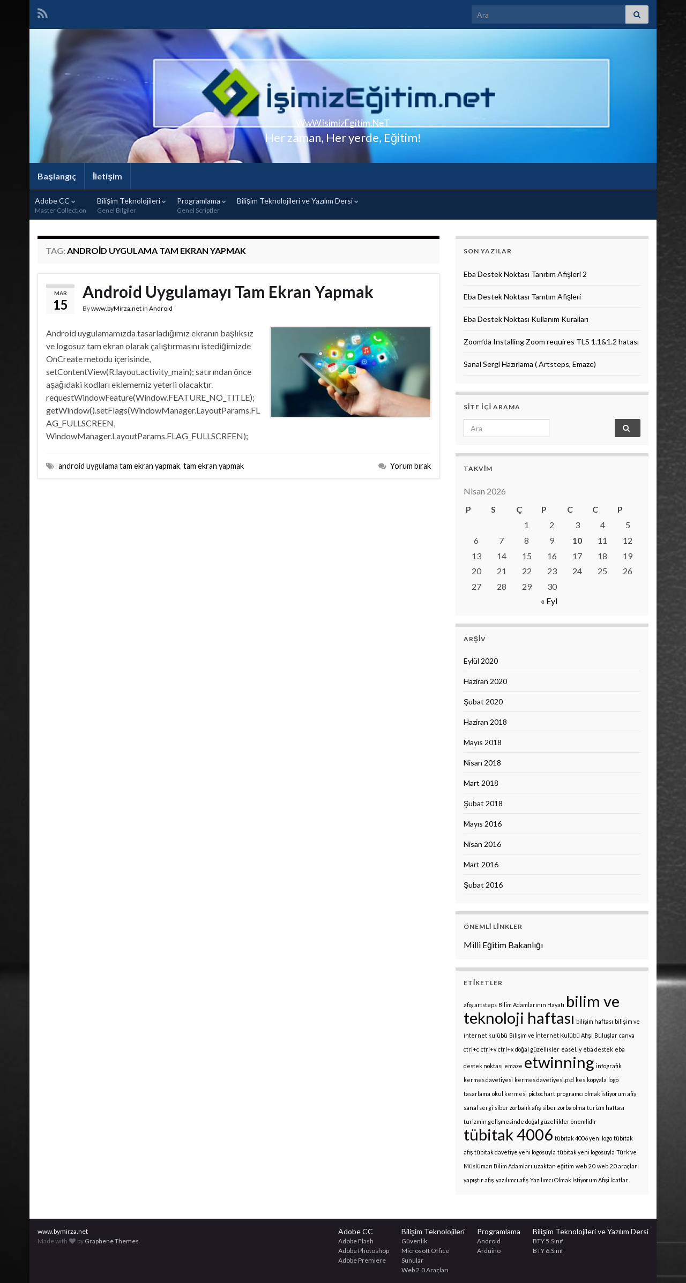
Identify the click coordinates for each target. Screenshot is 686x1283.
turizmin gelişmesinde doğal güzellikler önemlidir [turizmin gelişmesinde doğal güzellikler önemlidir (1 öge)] (530, 1121)
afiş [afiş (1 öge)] (468, 1004)
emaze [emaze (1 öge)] (513, 1065)
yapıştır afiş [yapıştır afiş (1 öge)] (479, 1179)
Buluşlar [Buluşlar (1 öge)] (605, 1035)
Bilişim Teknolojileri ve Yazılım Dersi (298, 200)
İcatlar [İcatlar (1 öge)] (619, 1179)
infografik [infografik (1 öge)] (609, 1065)
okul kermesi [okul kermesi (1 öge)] (509, 1093)
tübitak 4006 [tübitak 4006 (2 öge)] (508, 1134)
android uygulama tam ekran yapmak (119, 465)
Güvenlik (414, 1241)
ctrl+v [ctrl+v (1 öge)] (488, 1049)
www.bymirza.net (63, 1231)
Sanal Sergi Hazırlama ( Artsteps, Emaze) (530, 364)
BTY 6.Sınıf (548, 1251)
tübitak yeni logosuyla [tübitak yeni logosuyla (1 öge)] (586, 1152)
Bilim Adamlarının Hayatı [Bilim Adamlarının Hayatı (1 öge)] (531, 1004)
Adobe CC (60, 205)
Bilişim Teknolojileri (131, 205)
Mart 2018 (481, 782)
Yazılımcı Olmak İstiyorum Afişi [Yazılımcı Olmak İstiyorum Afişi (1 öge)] (569, 1179)
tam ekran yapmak (213, 465)
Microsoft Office (425, 1251)
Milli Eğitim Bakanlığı (503, 945)
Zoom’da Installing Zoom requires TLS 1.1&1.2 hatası (551, 341)
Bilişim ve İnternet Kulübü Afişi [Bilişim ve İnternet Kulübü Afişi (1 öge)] (551, 1035)
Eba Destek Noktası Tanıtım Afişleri (522, 296)
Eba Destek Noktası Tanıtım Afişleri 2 (525, 274)
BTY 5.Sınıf (548, 1241)
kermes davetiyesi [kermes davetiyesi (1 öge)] (488, 1079)
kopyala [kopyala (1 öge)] (597, 1079)
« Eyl (549, 601)
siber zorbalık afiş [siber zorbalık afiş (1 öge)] (518, 1107)
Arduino (489, 1251)
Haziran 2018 (485, 721)
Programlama (201, 205)
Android (161, 308)
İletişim (107, 176)
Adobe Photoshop (363, 1251)
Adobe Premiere (362, 1260)
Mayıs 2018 (483, 742)
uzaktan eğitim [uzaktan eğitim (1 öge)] (554, 1165)
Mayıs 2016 (483, 823)
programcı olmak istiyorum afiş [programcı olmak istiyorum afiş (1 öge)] (596, 1093)
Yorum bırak (410, 465)
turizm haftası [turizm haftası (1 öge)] (605, 1107)
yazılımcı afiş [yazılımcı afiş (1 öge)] (512, 1179)
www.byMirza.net (116, 308)
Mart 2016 (481, 864)
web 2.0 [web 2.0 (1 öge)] (585, 1165)
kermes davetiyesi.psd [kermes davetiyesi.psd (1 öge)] (544, 1079)
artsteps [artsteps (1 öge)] (485, 1004)
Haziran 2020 (485, 681)
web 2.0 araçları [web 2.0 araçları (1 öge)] (618, 1165)
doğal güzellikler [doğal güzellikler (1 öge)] (537, 1049)
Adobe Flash (356, 1241)
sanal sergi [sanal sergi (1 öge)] (478, 1107)
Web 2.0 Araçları (425, 1270)
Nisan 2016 (482, 844)
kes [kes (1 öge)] (580, 1079)
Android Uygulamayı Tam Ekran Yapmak (228, 291)
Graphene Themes (112, 1241)
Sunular (412, 1260)
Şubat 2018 (483, 803)
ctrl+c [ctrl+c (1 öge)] (471, 1049)
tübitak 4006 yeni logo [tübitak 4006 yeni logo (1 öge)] (583, 1138)
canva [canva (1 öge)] (627, 1035)
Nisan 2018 (482, 762)
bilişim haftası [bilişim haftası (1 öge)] (594, 1021)
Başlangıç (57, 176)
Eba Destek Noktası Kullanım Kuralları (526, 319)
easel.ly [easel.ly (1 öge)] (571, 1049)
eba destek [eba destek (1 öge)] (598, 1049)
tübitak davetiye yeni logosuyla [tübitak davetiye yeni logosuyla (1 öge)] (515, 1152)
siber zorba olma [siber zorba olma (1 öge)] (563, 1107)
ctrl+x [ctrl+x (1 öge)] (505, 1049)
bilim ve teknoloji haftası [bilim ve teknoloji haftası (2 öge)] (542, 1009)
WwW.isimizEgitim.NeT (343, 119)
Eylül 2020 (481, 660)
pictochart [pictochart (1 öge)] (541, 1093)
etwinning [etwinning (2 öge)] (559, 1062)
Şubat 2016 (483, 884)
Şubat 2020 (483, 701)
